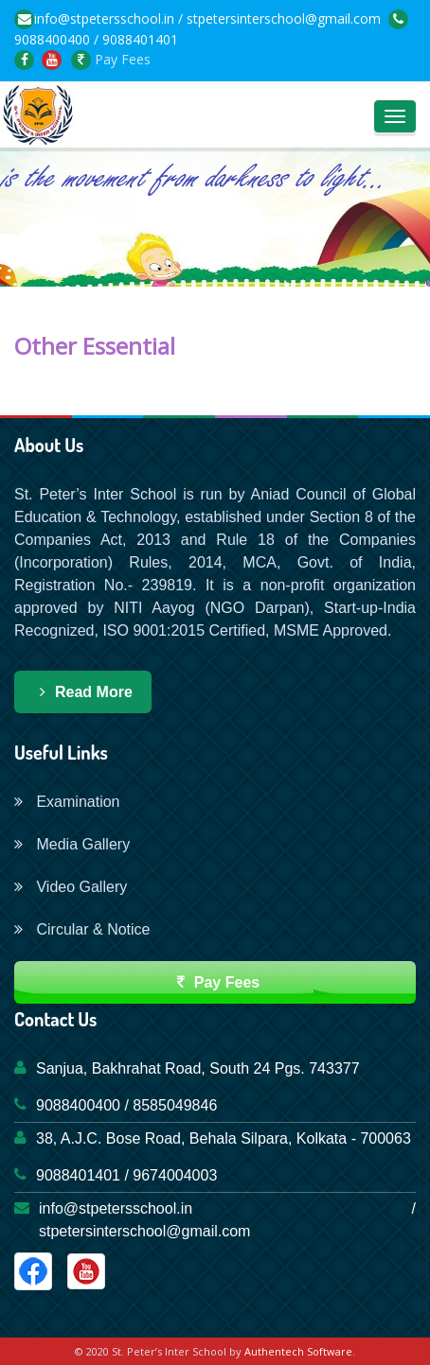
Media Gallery (72, 844)
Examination (67, 802)
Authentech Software (298, 1351)
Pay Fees (111, 59)
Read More (83, 692)
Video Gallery (70, 887)
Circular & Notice (82, 929)
